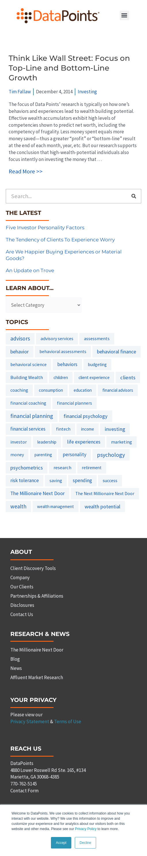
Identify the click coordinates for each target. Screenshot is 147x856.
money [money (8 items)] (17, 454)
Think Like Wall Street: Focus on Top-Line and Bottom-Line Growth (69, 68)
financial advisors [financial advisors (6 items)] (117, 390)
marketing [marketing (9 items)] (121, 442)
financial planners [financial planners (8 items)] (74, 403)
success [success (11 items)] (110, 480)
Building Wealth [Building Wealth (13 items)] (26, 377)
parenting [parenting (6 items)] (43, 454)
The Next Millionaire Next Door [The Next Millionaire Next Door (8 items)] (104, 493)
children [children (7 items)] (61, 377)
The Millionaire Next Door (36, 650)
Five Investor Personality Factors (45, 227)
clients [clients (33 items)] (127, 377)
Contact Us (21, 614)
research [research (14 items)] (62, 467)
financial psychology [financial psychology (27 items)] (86, 416)
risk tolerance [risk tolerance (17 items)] (24, 480)
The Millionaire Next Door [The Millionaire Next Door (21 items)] (37, 493)
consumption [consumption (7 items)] (51, 390)
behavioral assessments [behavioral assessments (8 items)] (62, 351)
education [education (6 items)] (83, 390)
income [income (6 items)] (87, 429)
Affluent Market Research (36, 677)
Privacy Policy (86, 829)
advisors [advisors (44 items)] (20, 338)
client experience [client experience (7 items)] (94, 377)
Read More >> (26, 171)
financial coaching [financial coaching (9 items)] (28, 403)
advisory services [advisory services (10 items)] (57, 338)
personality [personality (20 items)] (74, 454)
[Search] (134, 196)
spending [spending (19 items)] (82, 480)
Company (20, 577)
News (16, 668)
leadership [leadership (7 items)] (46, 442)
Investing (87, 91)
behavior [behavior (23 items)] (19, 351)
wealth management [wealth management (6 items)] (55, 506)
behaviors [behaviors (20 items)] (67, 364)
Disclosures (22, 605)
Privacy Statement (29, 721)
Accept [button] (61, 843)
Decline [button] (85, 843)
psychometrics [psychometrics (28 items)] (26, 467)
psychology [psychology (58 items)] (111, 454)
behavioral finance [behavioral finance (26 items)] (116, 351)
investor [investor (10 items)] (18, 442)
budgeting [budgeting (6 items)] (97, 364)
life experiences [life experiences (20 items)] (83, 442)
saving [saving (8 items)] (55, 480)
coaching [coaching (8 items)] (19, 390)
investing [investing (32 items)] (115, 429)
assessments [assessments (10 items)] (97, 338)
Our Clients (21, 587)
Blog (15, 659)
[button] (124, 15)
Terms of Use (67, 721)
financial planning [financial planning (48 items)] (31, 415)
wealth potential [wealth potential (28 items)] (102, 506)
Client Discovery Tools (33, 568)
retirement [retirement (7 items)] (92, 467)
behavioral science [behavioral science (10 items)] (28, 364)
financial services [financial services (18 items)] (27, 429)
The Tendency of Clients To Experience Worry (60, 240)
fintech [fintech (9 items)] (63, 429)
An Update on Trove (30, 270)
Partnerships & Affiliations (36, 596)
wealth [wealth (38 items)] (18, 506)
